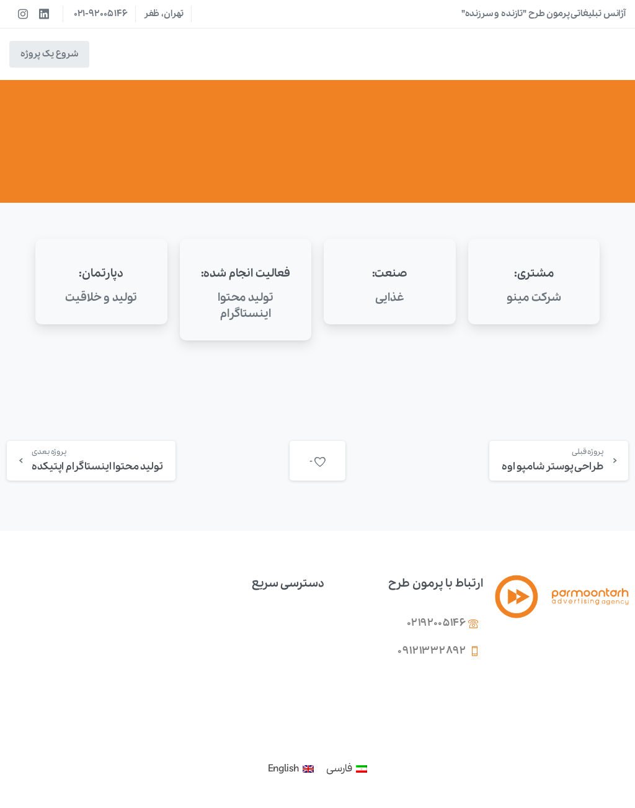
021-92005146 (101, 13)
